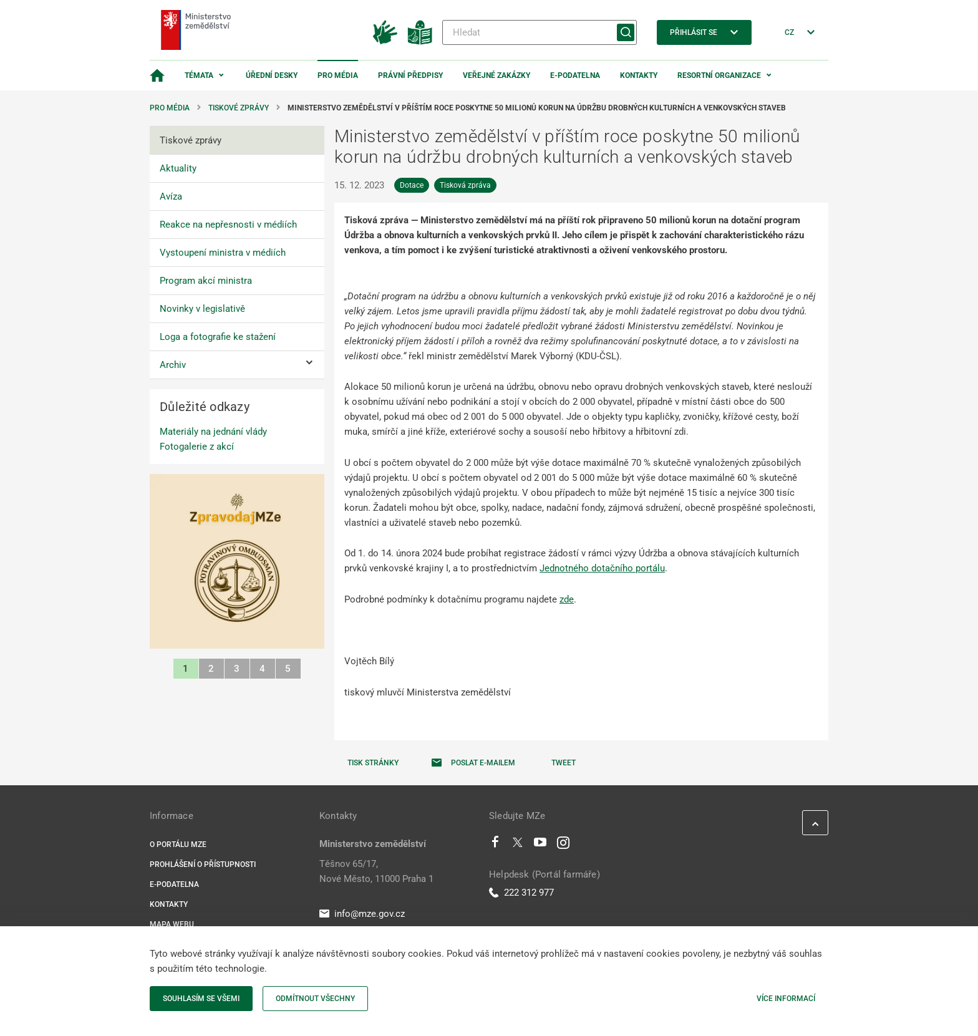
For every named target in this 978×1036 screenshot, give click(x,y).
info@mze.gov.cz (362, 913)
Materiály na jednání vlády (213, 431)
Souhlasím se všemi (201, 998)
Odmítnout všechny (315, 998)
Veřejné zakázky (496, 75)
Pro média (337, 75)
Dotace (412, 185)
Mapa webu (172, 924)
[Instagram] (563, 845)
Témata (199, 75)
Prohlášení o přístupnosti (203, 864)
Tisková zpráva (465, 185)
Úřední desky (272, 75)
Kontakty (638, 75)
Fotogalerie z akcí (197, 446)
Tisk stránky (373, 762)
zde (566, 599)
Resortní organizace (719, 75)
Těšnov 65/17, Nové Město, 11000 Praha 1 (376, 871)
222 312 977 (521, 892)
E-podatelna (575, 75)
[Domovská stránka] (157, 75)
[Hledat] (539, 32)
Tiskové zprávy (238, 108)
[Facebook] (495, 845)
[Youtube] (540, 845)
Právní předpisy (410, 75)
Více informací (786, 998)
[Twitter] (517, 845)
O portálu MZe (178, 844)
